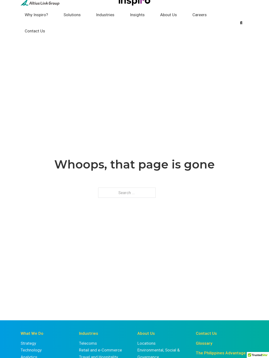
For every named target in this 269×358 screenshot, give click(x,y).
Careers (199, 14)
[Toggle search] (241, 23)
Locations (146, 343)
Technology (31, 350)
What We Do (32, 333)
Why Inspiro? (36, 14)
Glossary (204, 343)
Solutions (72, 14)
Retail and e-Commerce (100, 350)
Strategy (28, 343)
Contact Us (35, 31)
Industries (105, 14)
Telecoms (88, 343)
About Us (168, 14)
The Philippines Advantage (221, 353)
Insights (137, 14)
